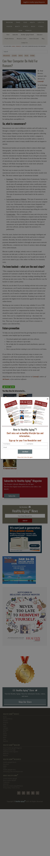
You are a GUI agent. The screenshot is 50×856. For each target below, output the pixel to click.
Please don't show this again (25, 457)
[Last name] (36, 443)
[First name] (13, 443)
